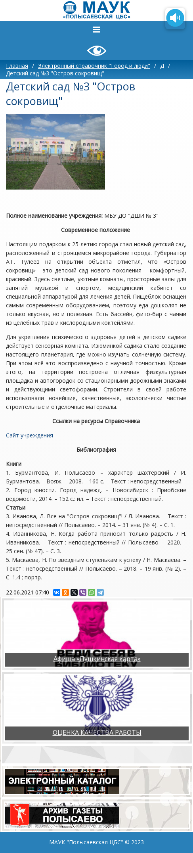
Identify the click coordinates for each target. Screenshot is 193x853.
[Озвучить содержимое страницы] (175, 18)
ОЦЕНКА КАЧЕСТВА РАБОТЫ (97, 732)
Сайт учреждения (29, 435)
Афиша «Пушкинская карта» (97, 658)
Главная (17, 65)
